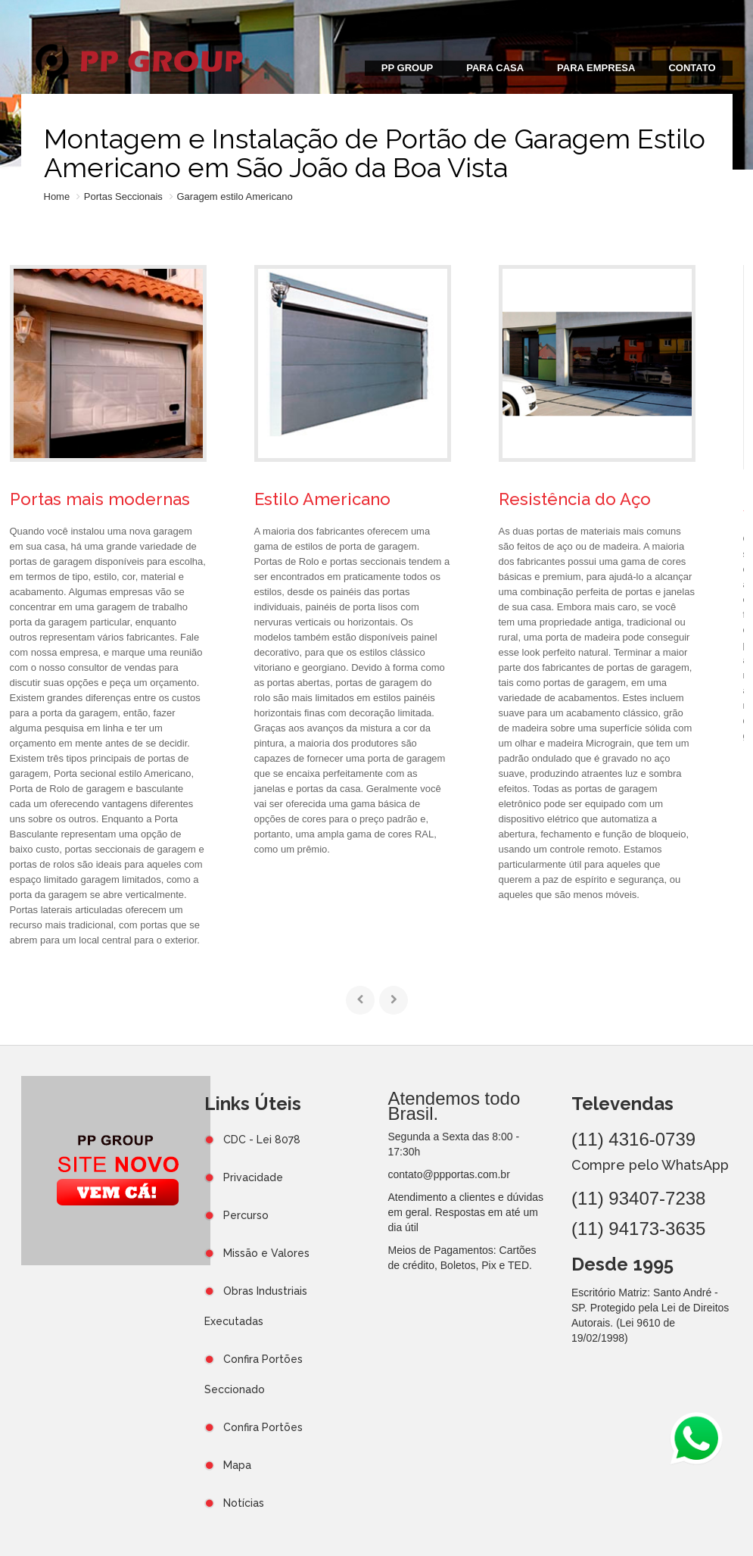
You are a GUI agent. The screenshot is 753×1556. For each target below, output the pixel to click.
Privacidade (253, 1177)
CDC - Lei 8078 (261, 1139)
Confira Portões (263, 1427)
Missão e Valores (266, 1253)
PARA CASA (495, 67)
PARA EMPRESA (596, 67)
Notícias (243, 1503)
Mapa (237, 1465)
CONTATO (691, 67)
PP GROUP (407, 67)
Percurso (246, 1215)
